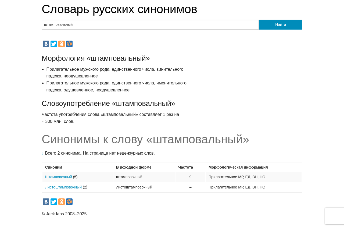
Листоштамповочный (63, 187)
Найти (280, 24)
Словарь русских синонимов (119, 9)
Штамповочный (58, 177)
